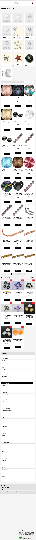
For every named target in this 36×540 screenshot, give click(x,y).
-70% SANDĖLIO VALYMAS (5, 356)
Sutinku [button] (20, 538)
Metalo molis (4, 433)
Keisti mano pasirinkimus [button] (27, 538)
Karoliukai (3, 365)
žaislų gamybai (4, 460)
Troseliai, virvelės (4, 426)
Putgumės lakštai (4, 453)
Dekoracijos (3, 476)
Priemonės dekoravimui (5, 442)
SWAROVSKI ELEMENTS (5, 383)
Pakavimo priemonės (5, 474)
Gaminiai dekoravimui (5, 444)
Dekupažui (3, 435)
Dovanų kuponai (4, 478)
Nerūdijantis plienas (5, 374)
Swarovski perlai (5, 392)
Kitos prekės (4, 412)
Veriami (4, 385)
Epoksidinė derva (4, 376)
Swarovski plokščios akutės (6, 394)
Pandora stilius (4, 378)
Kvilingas (3, 360)
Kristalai (3, 417)
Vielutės (3, 428)
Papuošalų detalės (4, 369)
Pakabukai (4, 387)
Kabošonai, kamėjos (5, 424)
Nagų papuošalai (4, 469)
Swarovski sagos (5, 399)
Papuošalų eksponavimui (5, 471)
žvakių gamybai (4, 462)
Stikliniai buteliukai (5, 358)
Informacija (3, 485)
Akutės (3, 421)
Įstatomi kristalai (5, 403)
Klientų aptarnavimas (5, 487)
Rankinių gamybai (4, 458)
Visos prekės (33, 277)
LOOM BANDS (4, 467)
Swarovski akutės (5, 396)
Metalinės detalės (5, 401)
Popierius (3, 437)
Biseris (3, 367)
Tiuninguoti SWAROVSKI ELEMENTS (7, 410)
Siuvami (4, 390)
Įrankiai (3, 446)
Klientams (2, 489)
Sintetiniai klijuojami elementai (7, 408)
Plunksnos (3, 449)
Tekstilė (3, 362)
